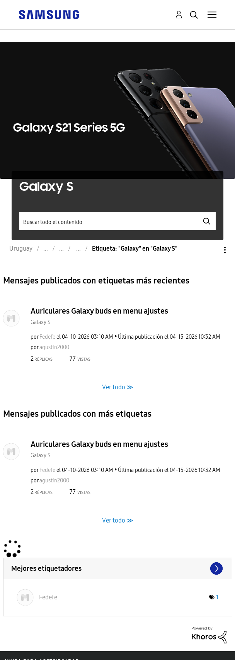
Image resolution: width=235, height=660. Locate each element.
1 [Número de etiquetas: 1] (217, 597)
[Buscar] (117, 221)
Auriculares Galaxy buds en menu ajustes (99, 311)
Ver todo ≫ (117, 386)
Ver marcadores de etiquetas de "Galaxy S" (117, 568)
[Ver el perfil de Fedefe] (47, 337)
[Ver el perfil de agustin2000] (54, 347)
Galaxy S (41, 322)
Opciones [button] (212, 250)
